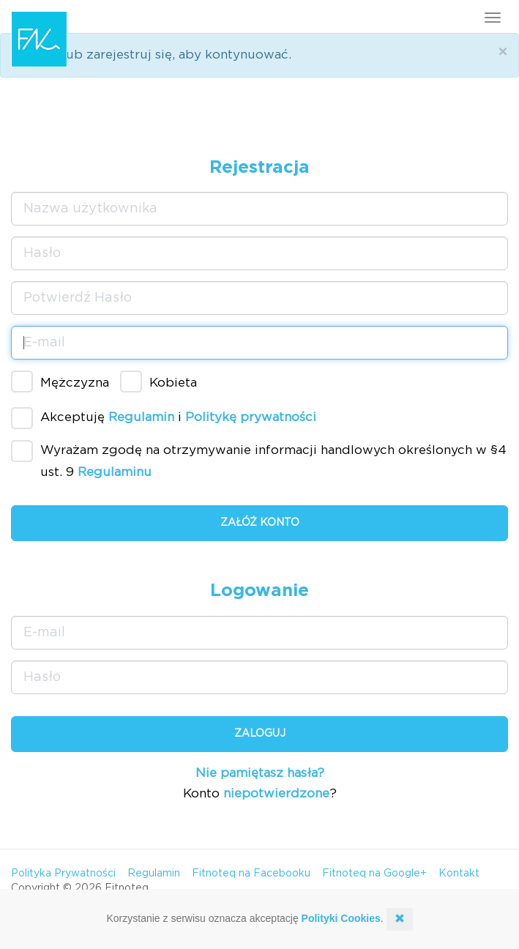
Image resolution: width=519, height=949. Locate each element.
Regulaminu (115, 472)
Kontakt (458, 873)
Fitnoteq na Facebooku (251, 873)
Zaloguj (259, 734)
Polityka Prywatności (63, 873)
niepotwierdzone (276, 793)
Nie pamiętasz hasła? (259, 773)
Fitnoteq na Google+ (374, 873)
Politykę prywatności (250, 418)
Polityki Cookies (341, 918)
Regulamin (141, 418)
